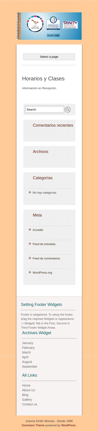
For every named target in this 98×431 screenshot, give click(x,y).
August (27, 362)
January (27, 343)
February (28, 347)
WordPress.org (42, 272)
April (25, 357)
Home (26, 385)
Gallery (27, 399)
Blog (25, 395)
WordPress (68, 425)
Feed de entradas (44, 244)
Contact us (29, 404)
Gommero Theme (33, 425)
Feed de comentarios (46, 258)
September (29, 366)
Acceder (38, 230)
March (26, 352)
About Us (28, 390)
